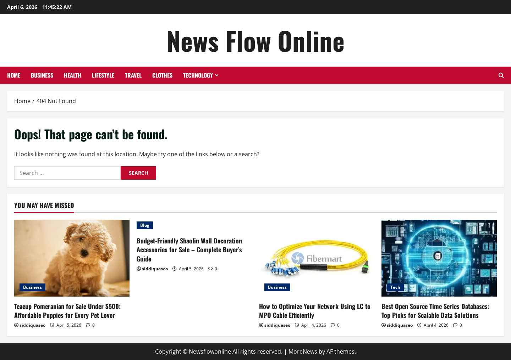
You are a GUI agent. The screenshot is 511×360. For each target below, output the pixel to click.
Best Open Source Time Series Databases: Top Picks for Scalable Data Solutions (435, 311)
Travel (133, 75)
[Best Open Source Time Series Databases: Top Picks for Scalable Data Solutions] (439, 258)
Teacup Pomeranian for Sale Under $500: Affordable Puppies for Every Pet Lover (67, 311)
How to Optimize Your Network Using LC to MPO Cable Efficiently (314, 311)
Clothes (162, 75)
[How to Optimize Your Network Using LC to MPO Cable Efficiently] (316, 258)
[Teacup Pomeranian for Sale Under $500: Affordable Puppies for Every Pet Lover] (72, 258)
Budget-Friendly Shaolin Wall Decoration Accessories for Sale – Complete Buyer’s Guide (189, 249)
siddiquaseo (32, 325)
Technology (198, 75)
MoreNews (303, 351)
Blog (144, 225)
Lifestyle (103, 75)
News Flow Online (255, 40)
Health (72, 75)
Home (13, 75)
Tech (395, 287)
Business (42, 75)
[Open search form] (501, 75)
